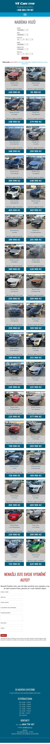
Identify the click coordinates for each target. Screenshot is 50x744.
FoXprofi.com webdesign (25, 739)
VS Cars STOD (25, 2)
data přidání (13, 62)
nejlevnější (27, 62)
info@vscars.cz (27, 729)
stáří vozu (41, 62)
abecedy (20, 62)
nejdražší (34, 62)
